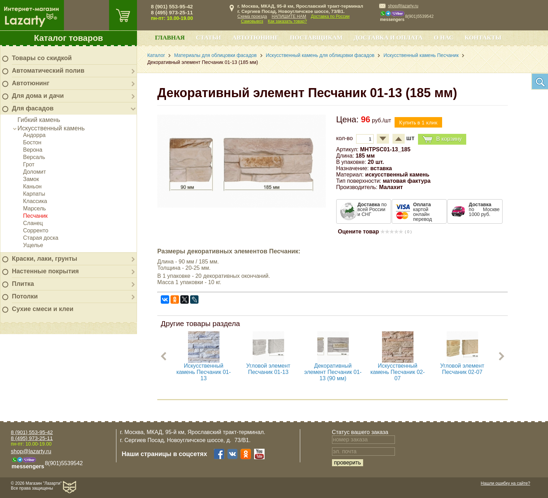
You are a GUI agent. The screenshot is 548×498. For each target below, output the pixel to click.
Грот (29, 164)
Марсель (34, 208)
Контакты (483, 37)
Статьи (208, 37)
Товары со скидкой (42, 58)
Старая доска (40, 238)
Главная (170, 37)
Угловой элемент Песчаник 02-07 (462, 369)
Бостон (32, 142)
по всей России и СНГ (372, 209)
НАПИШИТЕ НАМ (289, 16)
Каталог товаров (68, 38)
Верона (32, 150)
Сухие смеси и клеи (42, 308)
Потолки (25, 296)
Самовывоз (252, 21)
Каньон (32, 186)
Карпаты (34, 194)
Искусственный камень (51, 128)
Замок (31, 179)
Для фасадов (32, 108)
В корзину (442, 139)
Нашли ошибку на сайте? (505, 483)
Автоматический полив (48, 70)
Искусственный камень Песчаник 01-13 (203, 372)
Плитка (23, 283)
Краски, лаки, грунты (44, 258)
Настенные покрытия (45, 271)
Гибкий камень (38, 119)
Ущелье (33, 245)
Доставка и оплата (388, 37)
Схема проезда (252, 16)
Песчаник (35, 216)
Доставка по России (330, 16)
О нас (443, 37)
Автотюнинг (30, 83)
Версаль (34, 157)
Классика (35, 201)
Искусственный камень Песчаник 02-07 (397, 372)
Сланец (33, 223)
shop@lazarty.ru (403, 5)
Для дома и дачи (38, 95)
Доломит (34, 172)
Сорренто (35, 230)
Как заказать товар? (287, 21)
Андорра (34, 135)
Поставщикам (316, 37)
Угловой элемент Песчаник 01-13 (268, 369)
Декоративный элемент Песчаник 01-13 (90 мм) (332, 372)
